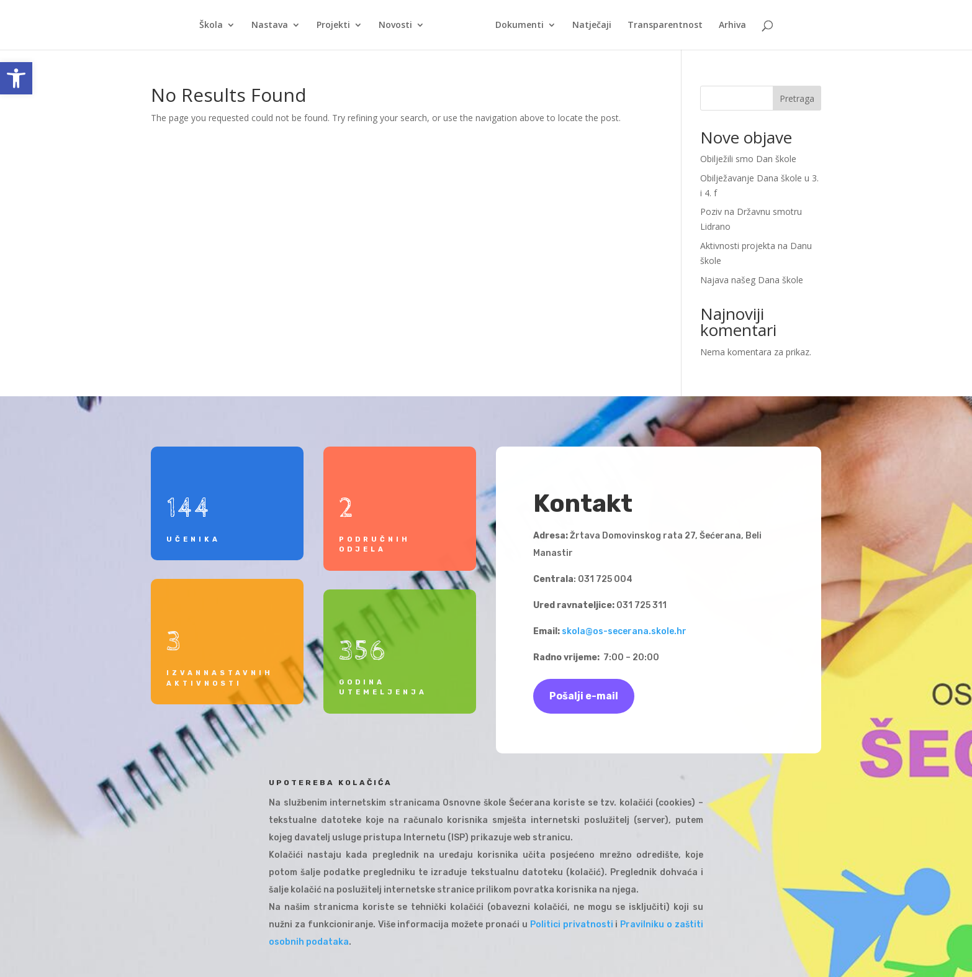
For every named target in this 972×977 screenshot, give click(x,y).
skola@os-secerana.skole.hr (624, 631)
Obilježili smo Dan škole (748, 159)
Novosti (395, 25)
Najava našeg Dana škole (751, 280)
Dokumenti (519, 25)
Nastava (269, 25)
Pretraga (797, 98)
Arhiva (732, 25)
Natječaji (591, 25)
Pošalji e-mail (583, 696)
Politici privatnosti (571, 924)
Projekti (333, 25)
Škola (211, 25)
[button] (16, 78)
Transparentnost (665, 25)
